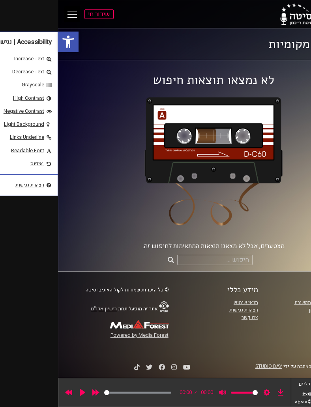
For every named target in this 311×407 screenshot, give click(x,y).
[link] (10, 42)
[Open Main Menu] (14, 14)
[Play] (24, 392)
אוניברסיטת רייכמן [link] (270, 310)
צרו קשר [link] (192, 317)
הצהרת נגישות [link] (185, 310)
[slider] (79, 392)
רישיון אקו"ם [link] (46, 308)
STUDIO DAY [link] (210, 366)
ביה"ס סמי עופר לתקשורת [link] (262, 302)
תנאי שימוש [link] (188, 302)
